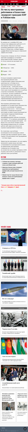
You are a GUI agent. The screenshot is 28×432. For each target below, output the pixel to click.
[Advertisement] (14, 210)
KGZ (5, 4)
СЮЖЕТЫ (23, 6)
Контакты (3, 427)
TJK (7, 4)
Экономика (15, 20)
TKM (10, 4)
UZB (13, 4)
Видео (13, 6)
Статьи (8, 6)
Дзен (17, 187)
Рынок (10, 20)
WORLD (17, 4)
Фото (18, 6)
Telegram (10, 187)
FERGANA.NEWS (14, 1)
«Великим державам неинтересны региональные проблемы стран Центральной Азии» (8, 397)
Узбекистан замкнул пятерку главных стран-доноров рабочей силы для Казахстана (12, 163)
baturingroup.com (13, 430)
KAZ (2, 4)
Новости (3, 6)
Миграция (20, 20)
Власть (24, 20)
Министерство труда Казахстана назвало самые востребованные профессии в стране (12, 176)
